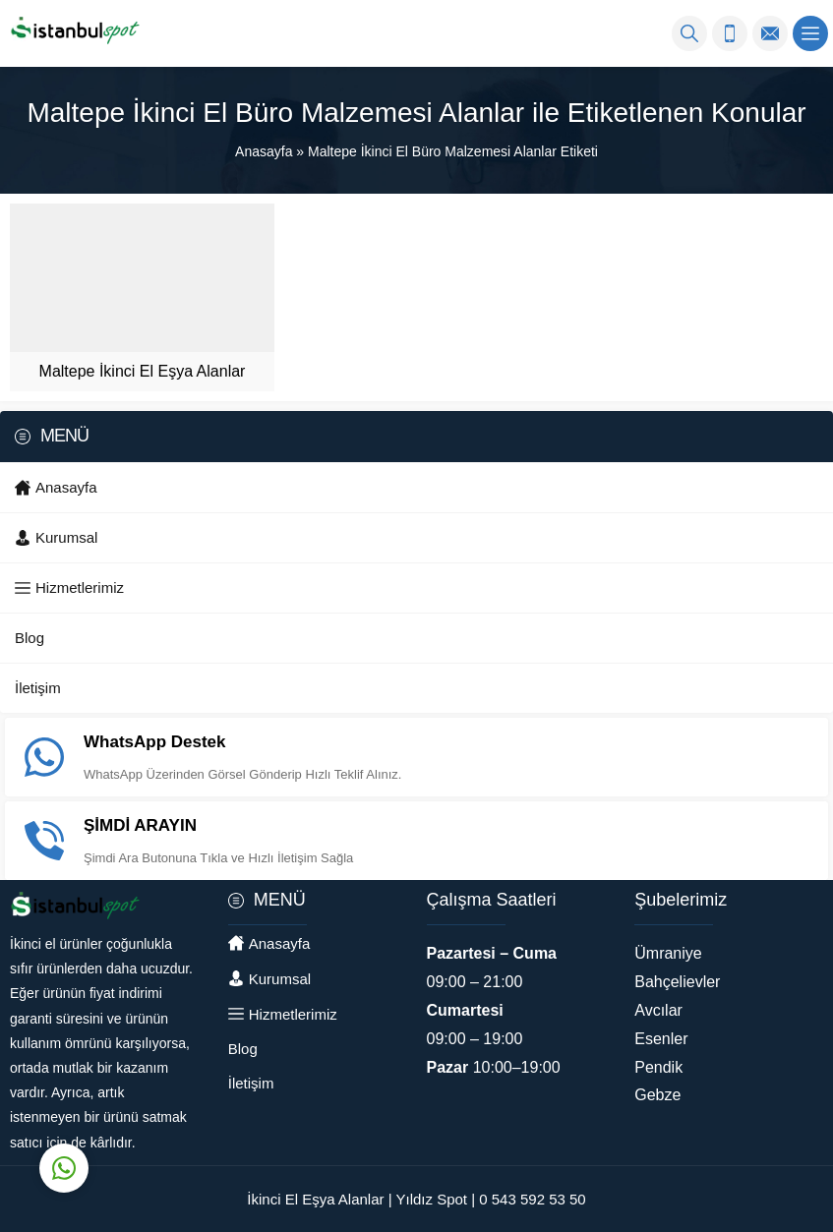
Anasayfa (263, 151)
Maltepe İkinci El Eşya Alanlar (142, 371)
